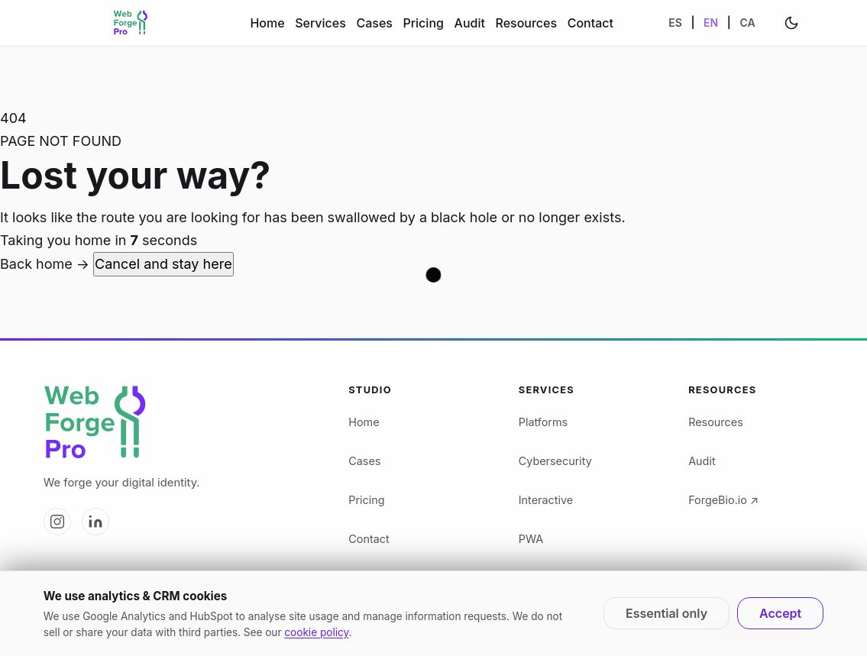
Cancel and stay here (163, 264)
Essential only (666, 613)
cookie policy (316, 632)
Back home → (46, 264)
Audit (470, 23)
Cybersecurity (555, 460)
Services (320, 23)
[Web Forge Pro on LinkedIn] (95, 521)
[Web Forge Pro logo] (179, 423)
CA (747, 22)
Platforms (543, 421)
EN (711, 22)
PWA (531, 538)
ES (675, 22)
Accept (780, 613)
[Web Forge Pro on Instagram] (57, 521)
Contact (590, 23)
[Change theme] (791, 23)
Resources (526, 23)
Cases (374, 23)
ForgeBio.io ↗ (723, 499)
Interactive (546, 499)
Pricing (423, 23)
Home (267, 23)
